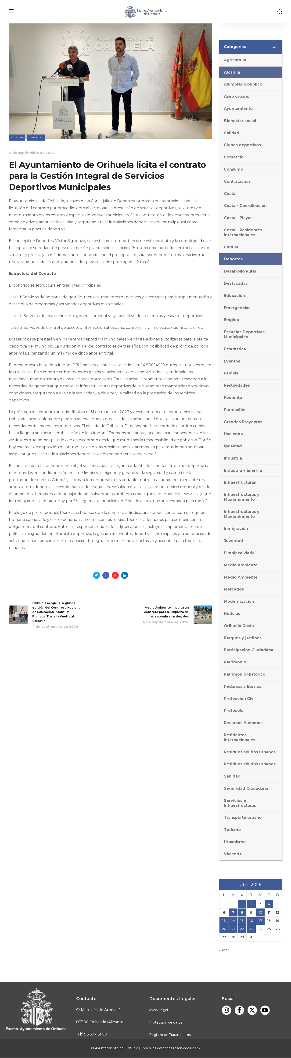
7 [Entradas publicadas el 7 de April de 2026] (233, 912)
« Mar (224, 950)
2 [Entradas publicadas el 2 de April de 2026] (251, 904)
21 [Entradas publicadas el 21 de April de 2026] (233, 929)
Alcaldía (17, 137)
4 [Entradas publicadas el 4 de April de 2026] (269, 904)
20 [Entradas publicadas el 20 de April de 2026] (224, 929)
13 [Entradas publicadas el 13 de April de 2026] (224, 921)
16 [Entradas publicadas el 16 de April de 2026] (251, 921)
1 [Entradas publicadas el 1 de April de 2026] (242, 904)
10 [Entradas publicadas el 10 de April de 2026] (260, 912)
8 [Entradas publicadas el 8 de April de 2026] (242, 912)
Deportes (36, 137)
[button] (279, 11)
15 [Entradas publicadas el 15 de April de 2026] (242, 921)
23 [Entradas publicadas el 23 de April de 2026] (251, 929)
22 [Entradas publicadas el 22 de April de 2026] (242, 929)
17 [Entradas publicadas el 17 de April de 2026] (260, 921)
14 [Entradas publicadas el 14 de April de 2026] (233, 921)
